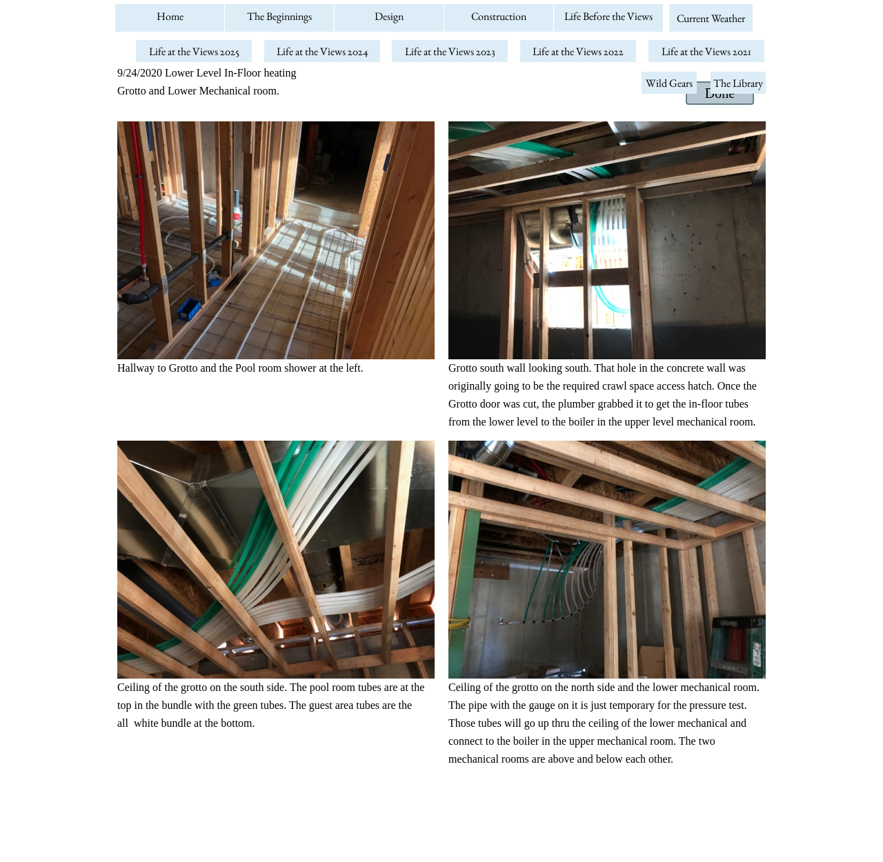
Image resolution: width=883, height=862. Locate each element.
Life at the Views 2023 (450, 51)
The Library (738, 83)
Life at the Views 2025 (194, 51)
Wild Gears (669, 83)
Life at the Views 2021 (706, 51)
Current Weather (711, 18)
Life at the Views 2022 (578, 51)
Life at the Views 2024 (322, 51)
